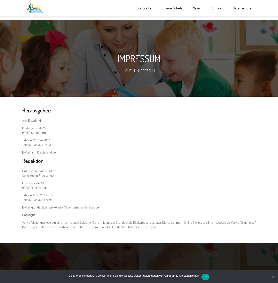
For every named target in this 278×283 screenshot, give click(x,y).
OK (205, 276)
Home (127, 71)
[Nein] (273, 277)
